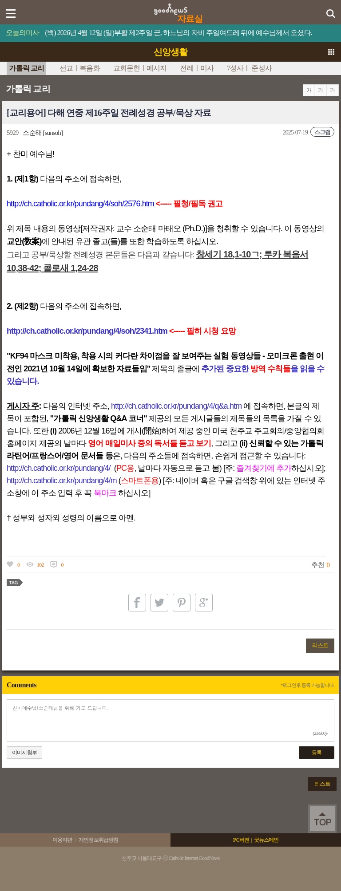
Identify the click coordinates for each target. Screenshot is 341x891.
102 (40, 565)
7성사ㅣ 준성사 (249, 68)
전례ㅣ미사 (197, 68)
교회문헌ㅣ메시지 (140, 68)
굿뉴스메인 (266, 840)
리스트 (320, 645)
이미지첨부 (24, 752)
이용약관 (62, 840)
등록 (316, 752)
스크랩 (322, 132)
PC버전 (241, 840)
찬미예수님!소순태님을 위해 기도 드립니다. (170, 720)
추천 (317, 564)
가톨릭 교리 (26, 68)
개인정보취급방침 (98, 840)
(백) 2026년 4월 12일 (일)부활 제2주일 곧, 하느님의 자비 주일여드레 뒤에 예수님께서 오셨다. (178, 32)
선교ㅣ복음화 (79, 68)
